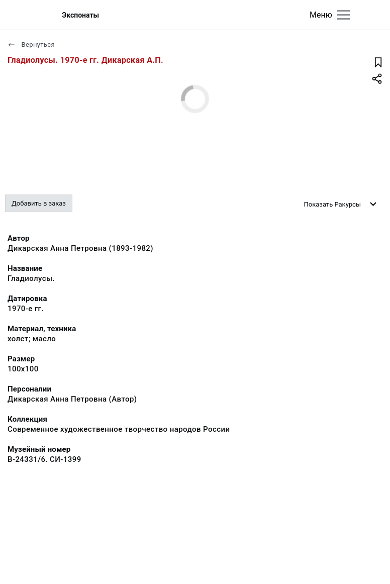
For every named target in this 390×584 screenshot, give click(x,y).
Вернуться (31, 44)
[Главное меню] (343, 15)
